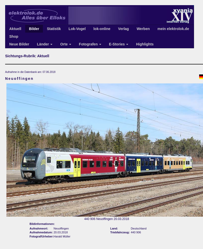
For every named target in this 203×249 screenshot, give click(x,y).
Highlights (144, 44)
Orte (65, 44)
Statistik (54, 29)
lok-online (101, 29)
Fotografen (90, 44)
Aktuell (15, 29)
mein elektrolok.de (173, 29)
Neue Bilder (19, 44)
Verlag (123, 29)
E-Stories (118, 44)
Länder (45, 44)
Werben (143, 29)
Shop (13, 36)
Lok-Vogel (77, 29)
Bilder (34, 29)
